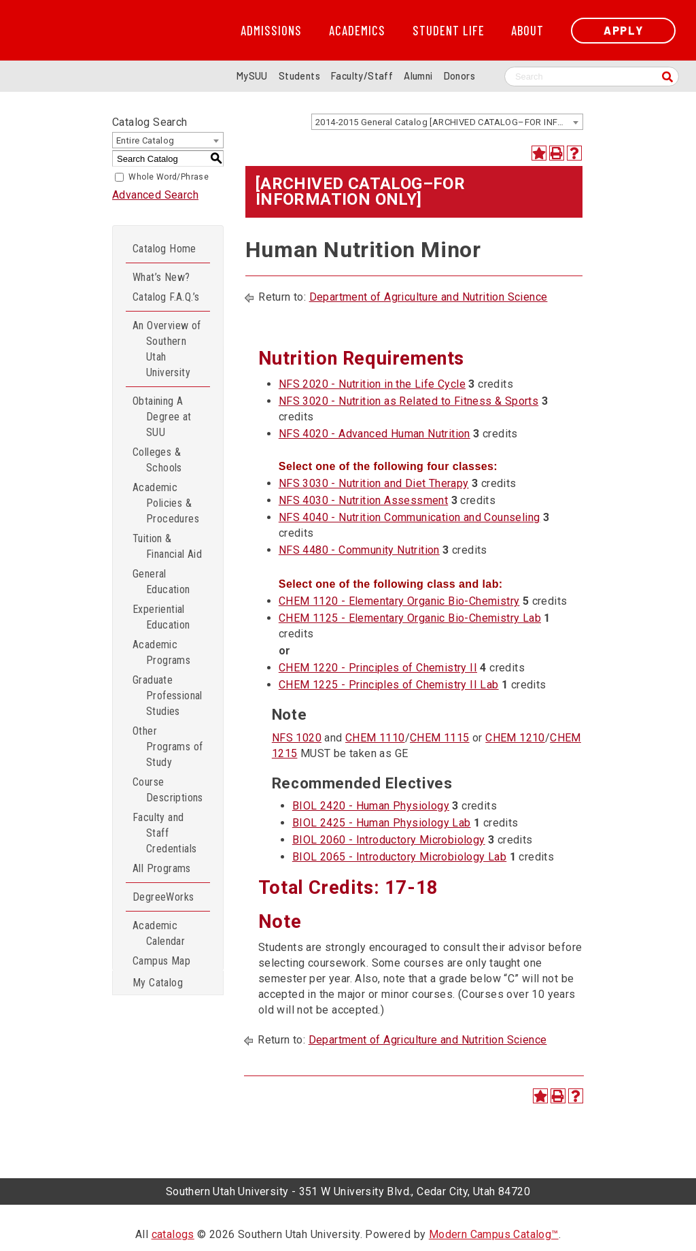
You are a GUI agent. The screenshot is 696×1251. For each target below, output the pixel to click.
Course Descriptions (168, 789)
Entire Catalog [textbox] (145, 140)
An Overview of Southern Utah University (167, 349)
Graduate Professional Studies (168, 695)
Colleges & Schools (157, 460)
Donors (459, 76)
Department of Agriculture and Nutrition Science (428, 296)
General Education (161, 581)
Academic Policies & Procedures (166, 503)
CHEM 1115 (440, 737)
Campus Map (161, 960)
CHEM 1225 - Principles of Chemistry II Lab (389, 684)
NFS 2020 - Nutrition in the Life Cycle (372, 384)
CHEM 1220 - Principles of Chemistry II (378, 667)
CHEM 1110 (375, 737)
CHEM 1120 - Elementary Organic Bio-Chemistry (399, 601)
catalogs (173, 1234)
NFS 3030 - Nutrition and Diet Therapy (374, 483)
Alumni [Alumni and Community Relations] (418, 76)
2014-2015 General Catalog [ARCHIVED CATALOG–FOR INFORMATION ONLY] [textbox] (448, 122)
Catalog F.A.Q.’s (166, 296)
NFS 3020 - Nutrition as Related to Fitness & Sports (408, 401)
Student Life (449, 30)
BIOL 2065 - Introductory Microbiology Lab (399, 856)
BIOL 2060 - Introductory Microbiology (388, 839)
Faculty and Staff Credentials (164, 833)
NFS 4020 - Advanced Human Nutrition (374, 433)
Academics (357, 30)
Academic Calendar (159, 933)
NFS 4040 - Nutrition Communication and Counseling (409, 517)
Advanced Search (155, 194)
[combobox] (447, 122)
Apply (623, 30)
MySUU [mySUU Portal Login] (252, 76)
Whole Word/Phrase (168, 177)
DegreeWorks (163, 896)
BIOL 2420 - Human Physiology (370, 805)
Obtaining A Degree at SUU (162, 417)
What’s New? (161, 277)
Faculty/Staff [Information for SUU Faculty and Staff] (362, 76)
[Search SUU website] (591, 76)
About (527, 30)
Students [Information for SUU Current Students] (299, 76)
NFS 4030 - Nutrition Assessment (363, 500)
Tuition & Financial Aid (167, 546)
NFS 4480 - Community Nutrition (359, 550)
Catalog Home (164, 248)
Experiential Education (161, 617)
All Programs (162, 868)
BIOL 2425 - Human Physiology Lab (381, 822)
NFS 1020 (296, 737)
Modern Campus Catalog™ (494, 1234)
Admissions (271, 30)
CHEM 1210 (515, 737)
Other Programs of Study (168, 746)
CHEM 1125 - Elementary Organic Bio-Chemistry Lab (410, 618)
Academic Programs (161, 652)
